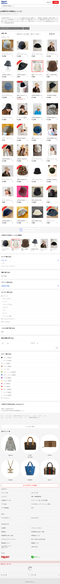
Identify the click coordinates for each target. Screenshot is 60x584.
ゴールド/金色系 (30, 395)
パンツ (30, 310)
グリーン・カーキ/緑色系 (30, 372)
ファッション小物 (30, 316)
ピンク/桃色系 (30, 383)
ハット (26, 28)
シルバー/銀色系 (30, 392)
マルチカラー (30, 398)
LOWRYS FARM (30, 286)
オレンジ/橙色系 (30, 389)
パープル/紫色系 (30, 378)
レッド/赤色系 (30, 386)
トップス (30, 301)
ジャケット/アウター (30, 304)
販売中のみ (19, 34)
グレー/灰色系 (30, 363)
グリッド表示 (35, 34)
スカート (30, 313)
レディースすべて (30, 298)
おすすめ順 (26, 34)
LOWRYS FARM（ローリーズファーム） (11, 28)
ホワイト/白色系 (30, 360)
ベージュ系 (30, 369)
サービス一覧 (4, 575)
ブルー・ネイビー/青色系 (30, 375)
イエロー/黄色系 (30, 380)
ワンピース (30, 307)
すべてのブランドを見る (30, 485)
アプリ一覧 (33, 575)
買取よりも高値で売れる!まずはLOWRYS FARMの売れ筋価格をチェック (30, 409)
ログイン (49, 2)
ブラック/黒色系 (30, 357)
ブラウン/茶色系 (30, 366)
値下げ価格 (30, 276)
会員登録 (55, 2)
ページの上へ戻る (30, 426)
